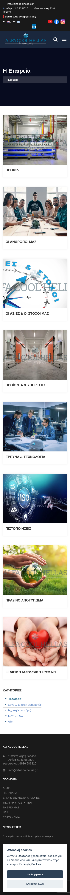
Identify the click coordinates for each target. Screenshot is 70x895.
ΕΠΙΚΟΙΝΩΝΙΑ (11, 817)
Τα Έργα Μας (16, 716)
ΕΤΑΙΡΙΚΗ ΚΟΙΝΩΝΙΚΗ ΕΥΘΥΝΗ (31, 671)
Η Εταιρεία (14, 699)
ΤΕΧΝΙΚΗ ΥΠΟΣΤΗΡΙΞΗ (17, 802)
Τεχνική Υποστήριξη (20, 710)
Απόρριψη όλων (35, 883)
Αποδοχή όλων (35, 874)
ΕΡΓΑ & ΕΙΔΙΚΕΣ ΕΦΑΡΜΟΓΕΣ (21, 798)
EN (6, 21)
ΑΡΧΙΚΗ (7, 788)
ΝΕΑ (5, 812)
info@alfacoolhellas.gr (20, 4)
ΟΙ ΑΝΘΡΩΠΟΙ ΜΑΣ (21, 241)
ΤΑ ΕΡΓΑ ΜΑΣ (11, 807)
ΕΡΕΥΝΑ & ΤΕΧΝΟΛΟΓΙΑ (25, 456)
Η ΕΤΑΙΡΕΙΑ (10, 793)
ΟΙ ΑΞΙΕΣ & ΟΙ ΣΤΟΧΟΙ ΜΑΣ (27, 313)
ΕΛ (16, 21)
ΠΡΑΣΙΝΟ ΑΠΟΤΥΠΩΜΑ (24, 600)
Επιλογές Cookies (30, 864)
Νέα (10, 722)
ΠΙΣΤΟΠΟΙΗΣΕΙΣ (18, 528)
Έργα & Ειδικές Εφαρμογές (24, 705)
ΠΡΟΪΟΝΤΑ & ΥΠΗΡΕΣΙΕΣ (26, 385)
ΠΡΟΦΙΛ (12, 170)
